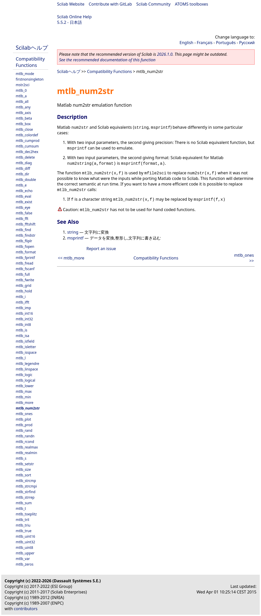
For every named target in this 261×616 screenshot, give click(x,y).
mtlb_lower (25, 385)
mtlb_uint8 (24, 547)
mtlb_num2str (28, 408)
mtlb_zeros (24, 564)
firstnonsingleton (30, 79)
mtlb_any (23, 107)
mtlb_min (23, 397)
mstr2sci (22, 84)
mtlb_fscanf (25, 268)
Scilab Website (70, 4)
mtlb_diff (23, 168)
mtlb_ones (24, 413)
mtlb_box (23, 123)
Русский (247, 42)
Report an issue (101, 248)
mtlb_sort (23, 475)
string (72, 232)
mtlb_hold (24, 291)
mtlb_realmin (26, 452)
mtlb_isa (22, 335)
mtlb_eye (23, 207)
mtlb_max (24, 391)
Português (226, 42)
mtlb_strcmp (26, 480)
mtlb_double (26, 179)
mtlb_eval (23, 196)
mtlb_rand (24, 430)
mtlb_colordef (27, 135)
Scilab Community (153, 4)
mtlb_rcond (25, 441)
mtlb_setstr (25, 463)
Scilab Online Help (74, 17)
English (186, 42)
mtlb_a (21, 96)
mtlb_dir (22, 174)
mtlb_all (22, 101)
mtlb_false (24, 213)
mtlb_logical (25, 380)
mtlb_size (23, 469)
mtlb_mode (25, 73)
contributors (26, 608)
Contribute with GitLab (110, 4)
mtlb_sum (24, 502)
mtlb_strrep (25, 497)
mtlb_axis (23, 112)
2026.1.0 (164, 54)
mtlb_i (21, 296)
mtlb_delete (25, 157)
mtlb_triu (23, 525)
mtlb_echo (24, 190)
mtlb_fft (22, 218)
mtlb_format (26, 252)
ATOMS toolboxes (191, 4)
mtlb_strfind (26, 491)
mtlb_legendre (27, 363)
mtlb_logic (24, 374)
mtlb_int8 (23, 324)
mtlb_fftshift (26, 224)
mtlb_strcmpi (26, 486)
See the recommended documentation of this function (107, 60)
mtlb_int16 (24, 313)
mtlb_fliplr (24, 240)
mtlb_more (24, 402)
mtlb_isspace (26, 352)
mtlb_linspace (27, 369)
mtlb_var (23, 558)
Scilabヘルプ (32, 47)
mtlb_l (21, 358)
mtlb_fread (24, 263)
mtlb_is (21, 330)
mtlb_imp (23, 307)
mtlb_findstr (26, 235)
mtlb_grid (23, 285)
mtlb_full (23, 274)
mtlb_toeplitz (26, 514)
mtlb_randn (25, 436)
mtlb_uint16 (25, 536)
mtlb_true (23, 530)
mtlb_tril (22, 519)
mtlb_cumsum (27, 146)
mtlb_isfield (25, 341)
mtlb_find (23, 229)
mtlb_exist (24, 201)
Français (205, 42)
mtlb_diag (24, 162)
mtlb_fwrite (25, 279)
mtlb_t (21, 508)
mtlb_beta (24, 118)
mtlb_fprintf (25, 257)
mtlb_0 (21, 90)
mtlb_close (24, 129)
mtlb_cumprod (27, 140)
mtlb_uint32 (25, 541)
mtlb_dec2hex (27, 151)
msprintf (75, 238)
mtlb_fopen (25, 246)
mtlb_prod (24, 424)
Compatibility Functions (30, 61)
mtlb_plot (23, 419)
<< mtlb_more (71, 258)
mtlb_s (21, 458)
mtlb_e (21, 185)
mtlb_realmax (27, 447)
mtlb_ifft (22, 302)
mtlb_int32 (24, 318)
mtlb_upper (25, 553)
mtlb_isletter (26, 346)
